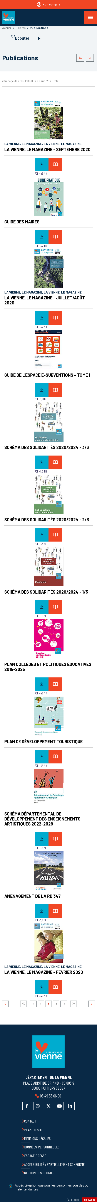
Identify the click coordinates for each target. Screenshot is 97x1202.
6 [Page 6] (33, 1003)
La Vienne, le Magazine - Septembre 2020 (47, 149)
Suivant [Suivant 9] (91, 1004)
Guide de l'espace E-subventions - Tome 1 (47, 375)
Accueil (7, 28)
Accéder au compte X (48, 1106)
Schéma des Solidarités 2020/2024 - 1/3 (46, 591)
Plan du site (33, 1129)
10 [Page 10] (64, 1003)
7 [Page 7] (41, 1003)
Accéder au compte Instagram (37, 1106)
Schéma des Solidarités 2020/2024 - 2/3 (46, 519)
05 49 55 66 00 (50, 1095)
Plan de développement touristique (43, 741)
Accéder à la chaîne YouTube (59, 1106)
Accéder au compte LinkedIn (70, 1106)
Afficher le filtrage (90, 58)
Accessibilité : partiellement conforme (54, 1164)
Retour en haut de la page (90, 1024)
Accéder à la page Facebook (26, 1106)
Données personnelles (42, 1147)
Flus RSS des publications (80, 58)
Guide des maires (22, 221)
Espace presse (35, 1155)
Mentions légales (37, 1138)
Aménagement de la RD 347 (32, 896)
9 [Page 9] (56, 1003)
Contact (30, 1121)
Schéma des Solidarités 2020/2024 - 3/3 (46, 447)
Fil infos (21, 28)
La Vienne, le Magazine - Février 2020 (43, 972)
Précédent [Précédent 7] (5, 1004)
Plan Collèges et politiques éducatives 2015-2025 (47, 667)
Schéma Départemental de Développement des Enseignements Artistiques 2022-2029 (42, 818)
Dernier (73, 1004)
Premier (23, 1004)
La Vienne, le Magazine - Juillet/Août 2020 (44, 300)
